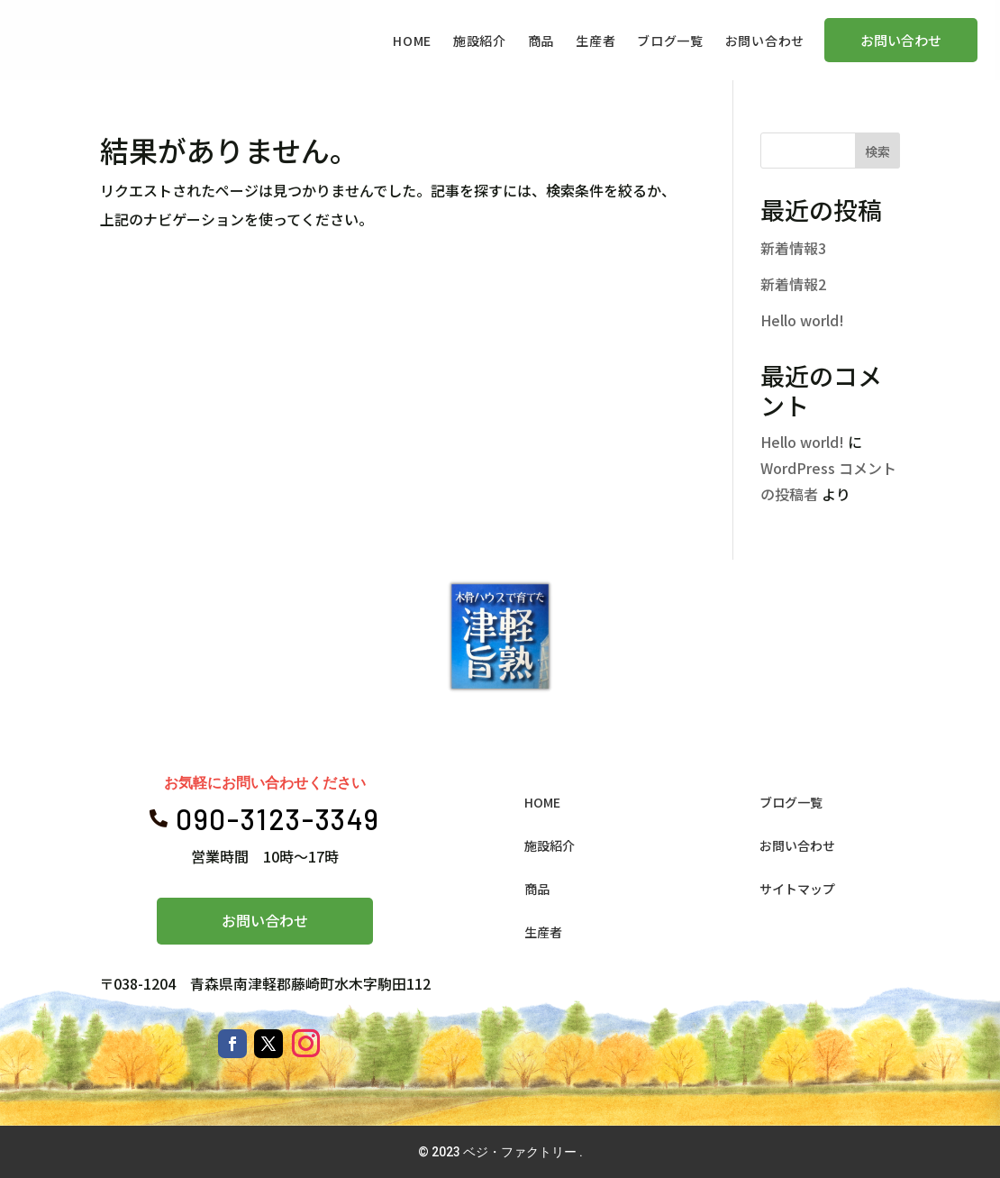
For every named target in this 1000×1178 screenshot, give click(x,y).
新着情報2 (793, 284)
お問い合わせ (265, 920)
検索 (877, 151)
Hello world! (802, 320)
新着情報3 (793, 248)
